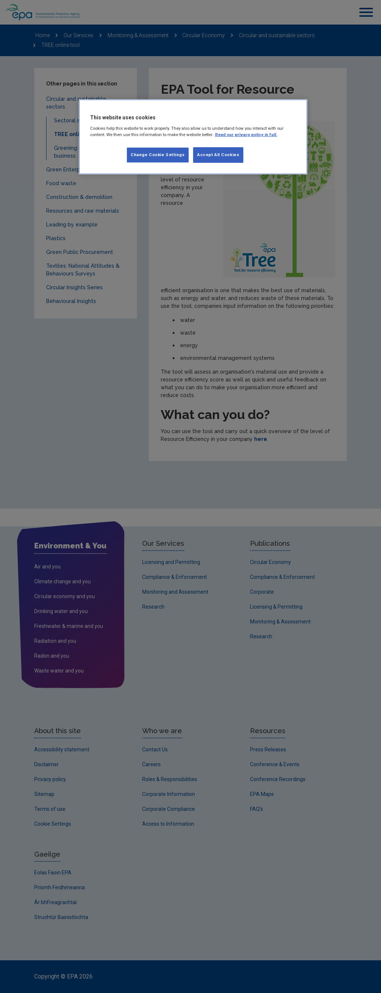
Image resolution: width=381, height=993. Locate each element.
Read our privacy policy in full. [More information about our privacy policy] (246, 134)
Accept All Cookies (218, 154)
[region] (193, 136)
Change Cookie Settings (158, 154)
